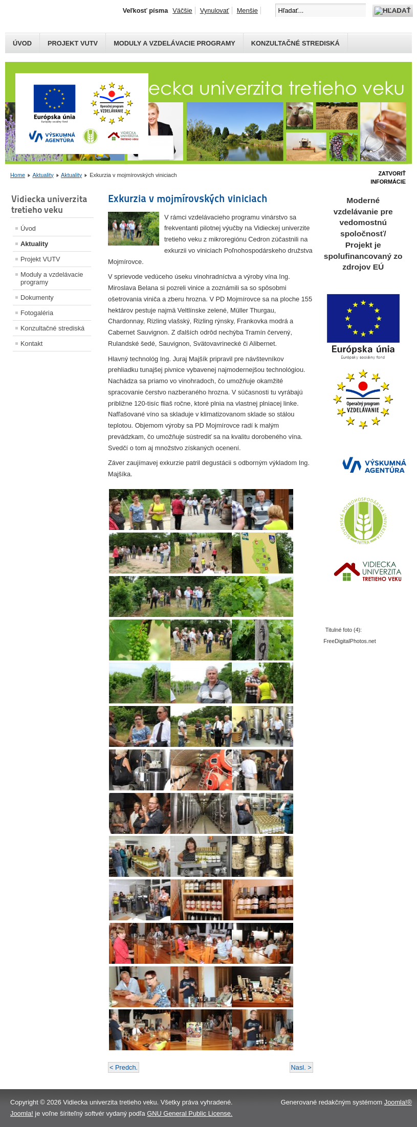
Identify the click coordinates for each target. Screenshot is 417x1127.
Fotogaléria (36, 313)
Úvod (22, 43)
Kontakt (31, 343)
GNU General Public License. (189, 1113)
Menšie (247, 10)
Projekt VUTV (73, 43)
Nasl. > (301, 1067)
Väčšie (182, 10)
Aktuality (42, 175)
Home (17, 175)
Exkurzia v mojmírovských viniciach (188, 198)
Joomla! (21, 1113)
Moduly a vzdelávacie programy (174, 43)
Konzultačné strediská (295, 43)
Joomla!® (398, 1102)
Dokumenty (37, 297)
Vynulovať (214, 10)
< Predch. (123, 1067)
